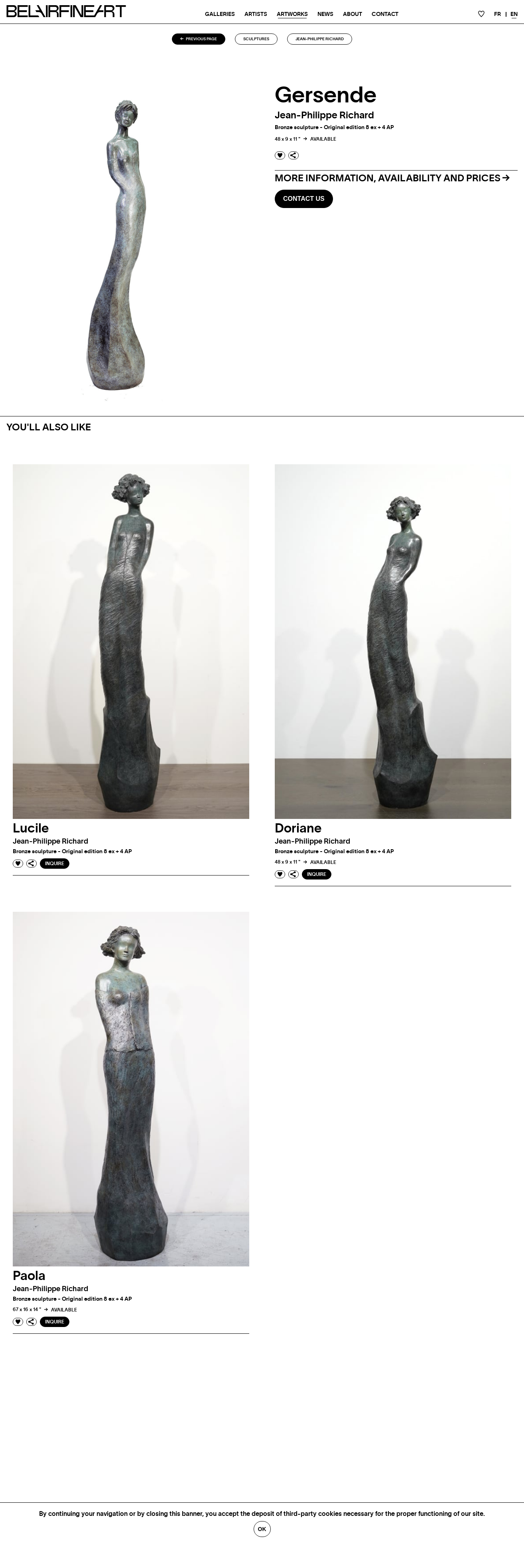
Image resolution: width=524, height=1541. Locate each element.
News (325, 14)
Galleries (220, 14)
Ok (262, 1529)
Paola (29, 1276)
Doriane (298, 828)
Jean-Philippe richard (319, 39)
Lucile (31, 828)
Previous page (198, 39)
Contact (385, 14)
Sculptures (256, 39)
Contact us (304, 198)
